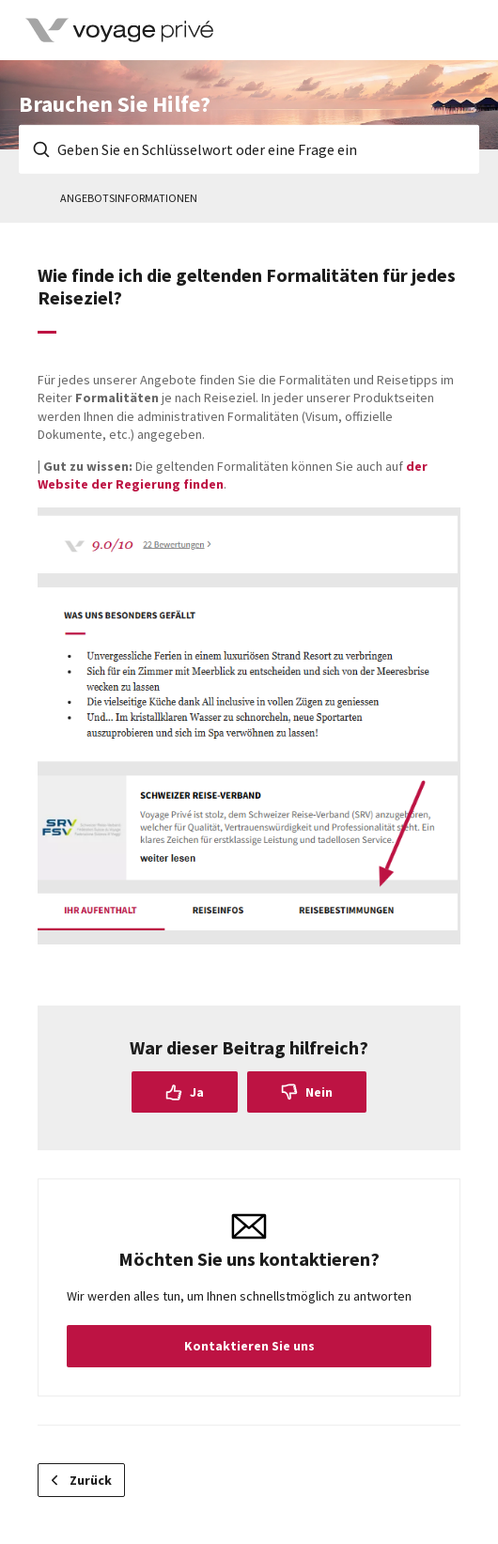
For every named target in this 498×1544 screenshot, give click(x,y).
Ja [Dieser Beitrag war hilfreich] (197, 1092)
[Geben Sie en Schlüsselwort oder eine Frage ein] (249, 149)
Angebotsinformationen (128, 198)
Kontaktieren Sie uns (249, 1345)
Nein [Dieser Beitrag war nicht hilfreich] (319, 1092)
